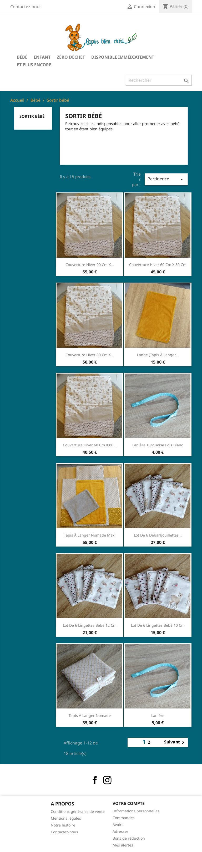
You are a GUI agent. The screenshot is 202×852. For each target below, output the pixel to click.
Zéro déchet (71, 57)
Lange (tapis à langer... (158, 354)
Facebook (94, 780)
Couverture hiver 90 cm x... (89, 264)
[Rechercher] (159, 80)
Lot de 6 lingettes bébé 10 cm (158, 625)
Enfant (42, 57)
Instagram (107, 780)
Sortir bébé (31, 116)
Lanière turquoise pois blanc (157, 444)
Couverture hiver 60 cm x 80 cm (157, 264)
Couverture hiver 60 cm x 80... (90, 444)
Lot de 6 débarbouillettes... (158, 535)
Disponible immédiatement (122, 57)
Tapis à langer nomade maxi (89, 535)
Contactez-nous (26, 6)
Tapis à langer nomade (90, 715)
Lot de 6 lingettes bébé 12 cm (90, 625)
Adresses (121, 831)
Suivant (175, 742)
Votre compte (129, 803)
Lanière (157, 715)
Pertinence (166, 179)
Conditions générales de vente (78, 811)
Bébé (22, 57)
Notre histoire (63, 825)
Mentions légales (66, 818)
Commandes (124, 817)
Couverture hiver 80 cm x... (89, 354)
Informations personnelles (136, 810)
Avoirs (118, 824)
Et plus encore (34, 65)
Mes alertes (123, 845)
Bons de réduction (129, 838)
